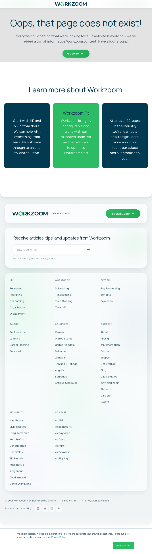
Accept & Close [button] (123, 545)
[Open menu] (147, 4)
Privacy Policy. (58, 537)
